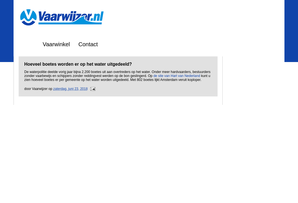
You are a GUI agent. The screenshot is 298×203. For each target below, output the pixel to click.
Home (26, 44)
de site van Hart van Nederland (177, 76)
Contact (88, 44)
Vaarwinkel (56, 44)
